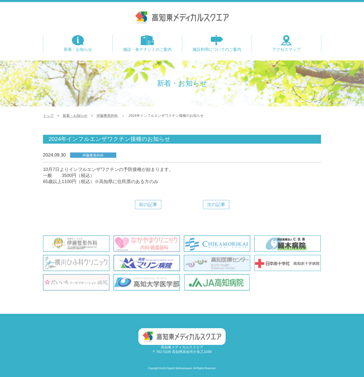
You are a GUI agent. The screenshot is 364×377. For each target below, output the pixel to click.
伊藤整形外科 (107, 116)
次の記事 (216, 204)
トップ (48, 116)
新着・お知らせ (75, 116)
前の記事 (148, 204)
